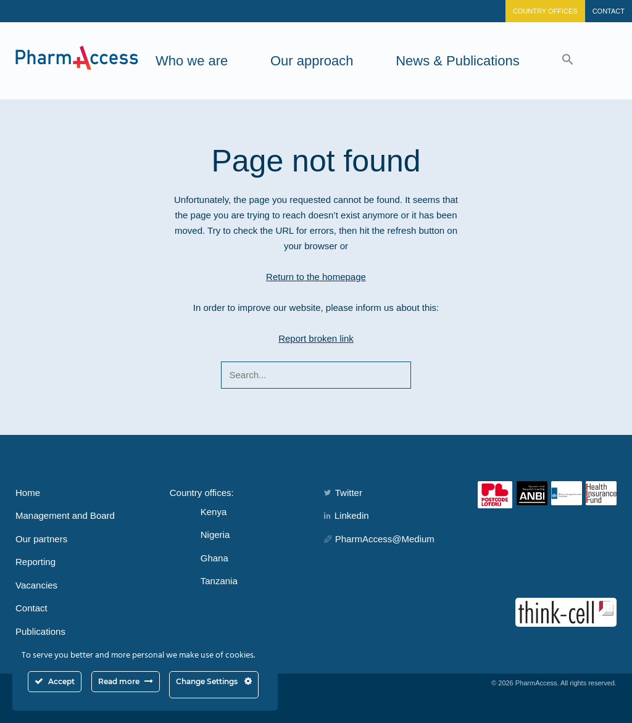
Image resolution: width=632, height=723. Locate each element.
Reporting (35, 561)
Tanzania (219, 581)
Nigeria (215, 534)
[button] (568, 61)
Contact (608, 11)
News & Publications (458, 60)
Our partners (41, 539)
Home (27, 492)
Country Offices (545, 11)
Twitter (343, 492)
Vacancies (36, 585)
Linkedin (346, 515)
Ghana (214, 558)
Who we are (192, 60)
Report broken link (316, 338)
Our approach (312, 60)
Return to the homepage (316, 276)
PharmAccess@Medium (379, 539)
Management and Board (65, 515)
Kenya (214, 511)
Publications (40, 631)
